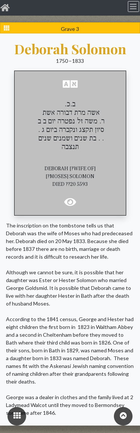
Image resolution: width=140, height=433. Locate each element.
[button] (70, 84)
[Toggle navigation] (133, 6)
